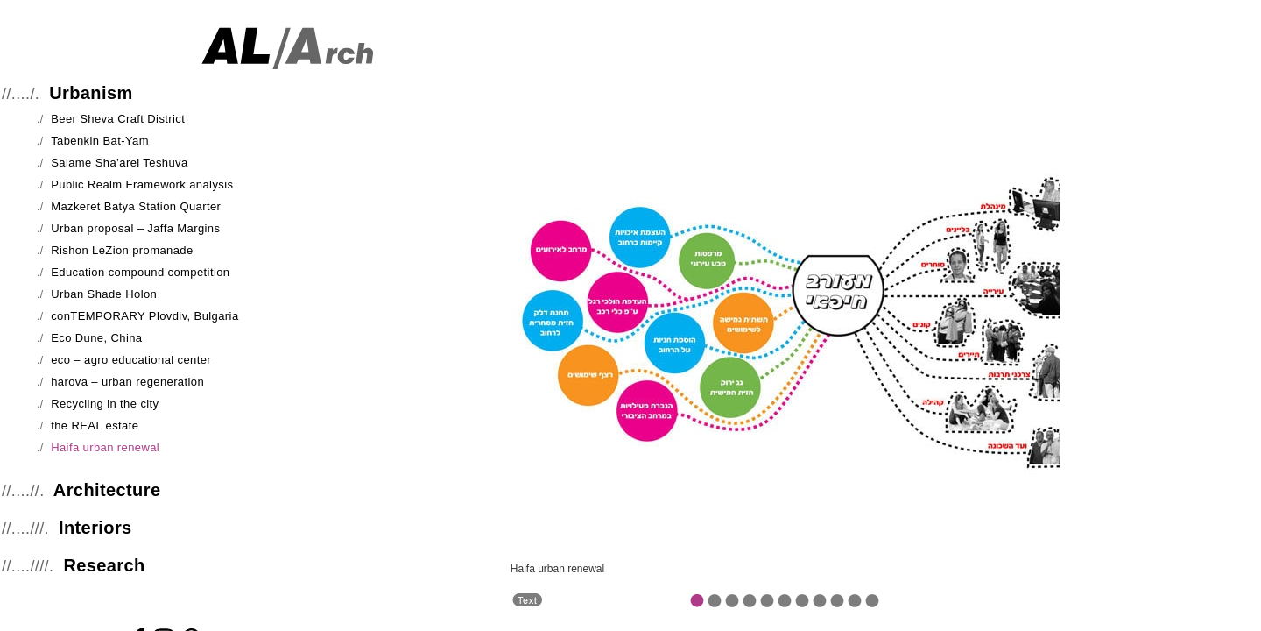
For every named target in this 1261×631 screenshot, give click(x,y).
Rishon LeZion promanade (122, 250)
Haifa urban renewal (105, 447)
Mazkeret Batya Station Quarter (136, 206)
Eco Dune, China (96, 337)
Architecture (107, 490)
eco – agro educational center (131, 359)
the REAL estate (94, 425)
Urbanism (90, 93)
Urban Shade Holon (104, 294)
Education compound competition (140, 272)
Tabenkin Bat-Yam (100, 140)
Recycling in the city (105, 403)
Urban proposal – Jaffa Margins (135, 228)
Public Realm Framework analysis (142, 184)
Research (103, 565)
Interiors (95, 527)
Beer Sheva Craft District (118, 118)
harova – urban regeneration (127, 381)
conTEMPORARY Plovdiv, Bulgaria (144, 316)
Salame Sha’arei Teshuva (119, 162)
